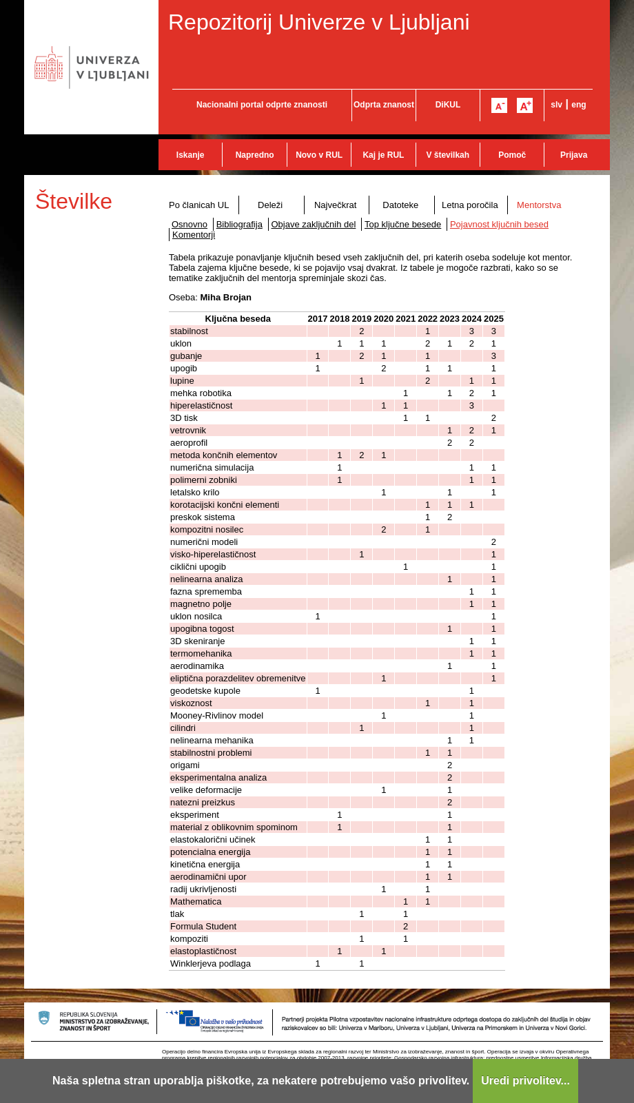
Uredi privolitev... (525, 1080)
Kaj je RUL (383, 155)
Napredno (255, 155)
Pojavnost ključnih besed (499, 224)
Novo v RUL (319, 155)
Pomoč (512, 155)
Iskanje (190, 155)
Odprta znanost (384, 105)
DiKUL (448, 105)
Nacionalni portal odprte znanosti (261, 105)
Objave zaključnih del (314, 224)
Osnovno (189, 224)
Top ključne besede (403, 224)
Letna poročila (470, 205)
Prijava (573, 155)
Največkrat (335, 205)
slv (556, 105)
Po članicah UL (199, 205)
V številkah (447, 155)
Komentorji (193, 234)
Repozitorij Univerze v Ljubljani (319, 22)
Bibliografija (239, 224)
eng (578, 105)
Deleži (270, 205)
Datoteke (400, 205)
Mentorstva (539, 205)
